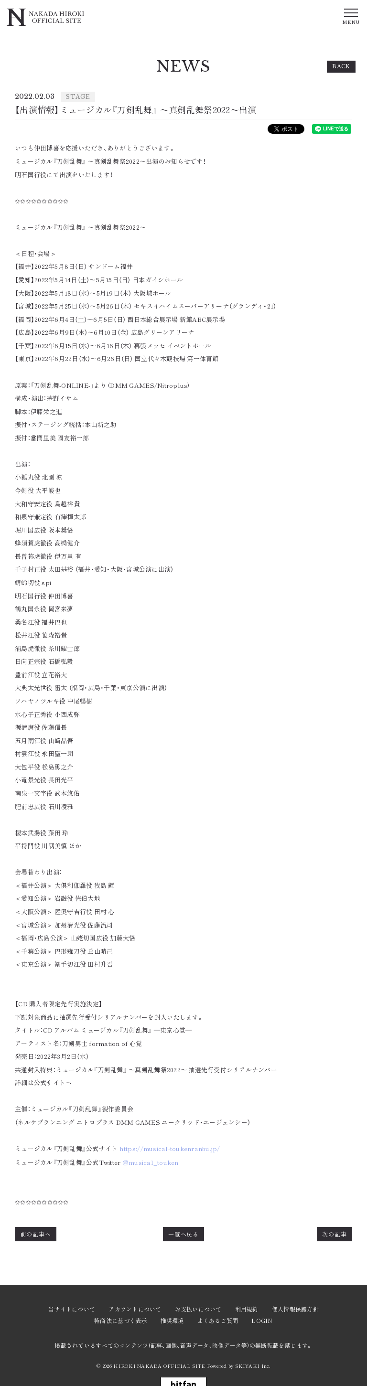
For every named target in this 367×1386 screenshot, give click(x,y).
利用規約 (247, 1309)
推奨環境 (172, 1320)
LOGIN (261, 1320)
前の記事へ (35, 1234)
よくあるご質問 (217, 1320)
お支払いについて (198, 1309)
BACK (341, 66)
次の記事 (334, 1234)
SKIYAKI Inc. (252, 1365)
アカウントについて (134, 1309)
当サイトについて (71, 1309)
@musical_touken (150, 1162)
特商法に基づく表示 (120, 1320)
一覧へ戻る (183, 1234)
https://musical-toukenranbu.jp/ (169, 1148)
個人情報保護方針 (295, 1309)
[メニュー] (350, 15)
